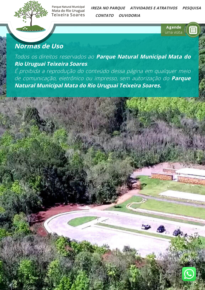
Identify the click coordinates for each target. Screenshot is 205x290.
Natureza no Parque (103, 7)
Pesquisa (191, 7)
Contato (104, 15)
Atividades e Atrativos (153, 7)
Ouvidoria (129, 15)
